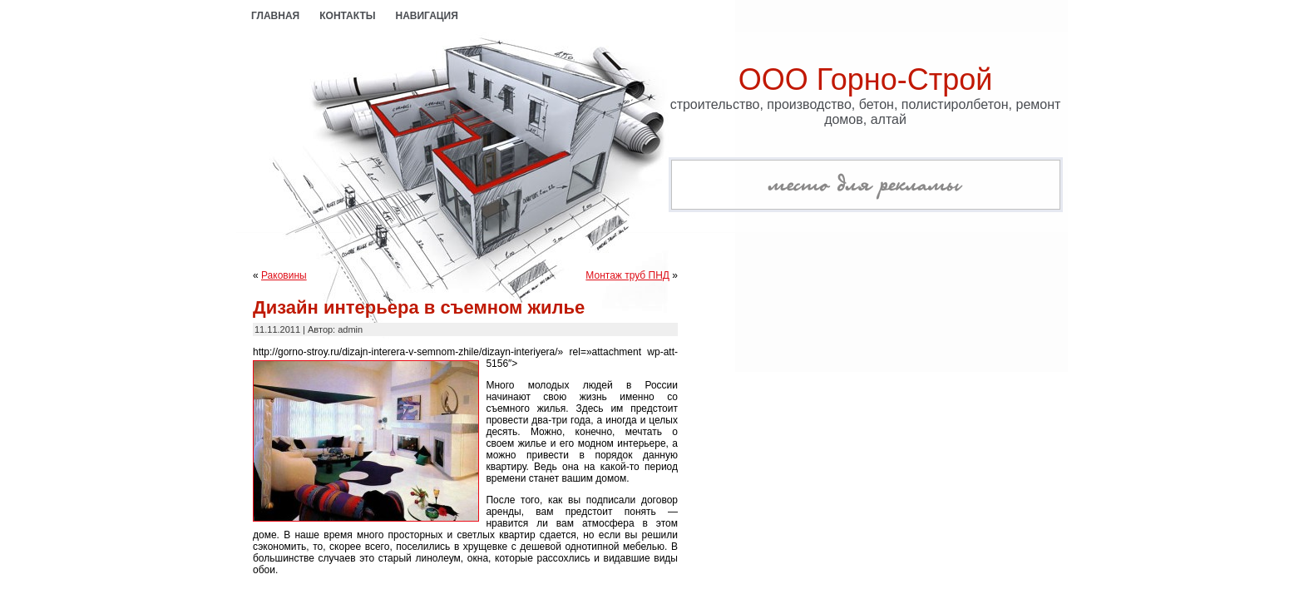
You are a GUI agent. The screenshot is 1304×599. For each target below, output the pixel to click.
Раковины (284, 275)
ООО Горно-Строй (865, 79)
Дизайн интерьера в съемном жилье (419, 307)
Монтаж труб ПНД (627, 275)
